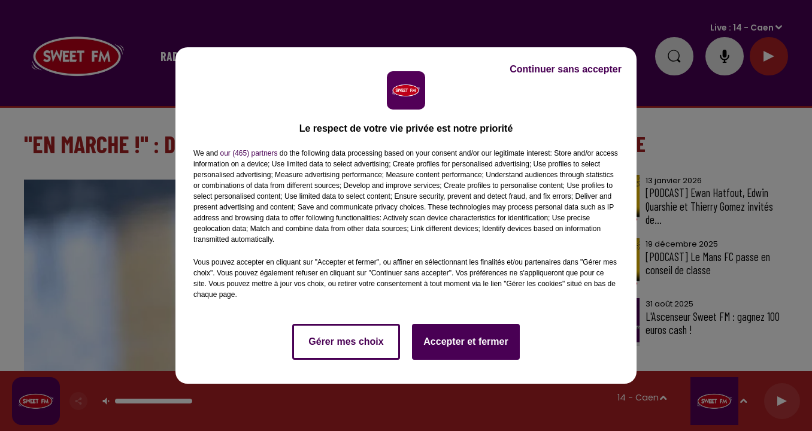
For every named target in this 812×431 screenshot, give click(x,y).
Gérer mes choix (345, 341)
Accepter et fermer (465, 341)
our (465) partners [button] (248, 153)
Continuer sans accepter (566, 69)
